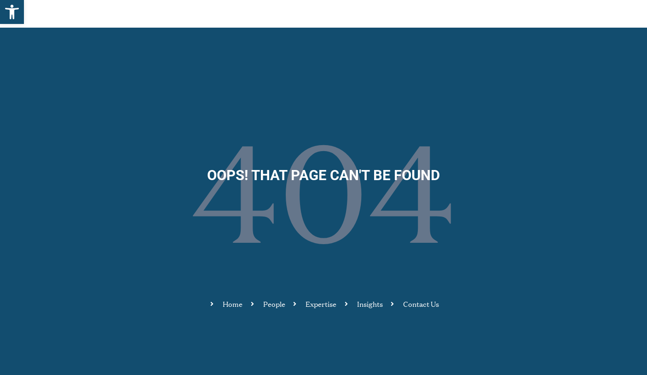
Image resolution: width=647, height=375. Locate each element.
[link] (12, 12)
